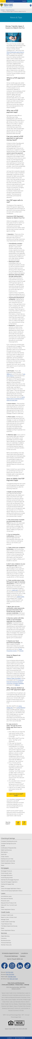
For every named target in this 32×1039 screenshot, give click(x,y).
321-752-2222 (9, 972)
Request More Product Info (8, 903)
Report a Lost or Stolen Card (9, 917)
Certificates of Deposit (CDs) (8, 848)
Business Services (5, 940)
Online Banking (21, 707)
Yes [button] (18, 823)
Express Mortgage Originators (9, 882)
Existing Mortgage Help (7, 884)
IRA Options (4, 852)
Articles (3, 10)
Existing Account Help (7, 858)
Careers (22, 956)
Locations (24, 953)
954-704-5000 (10, 974)
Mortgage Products (6, 871)
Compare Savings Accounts (8, 843)
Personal (3, 1)
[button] (8, 984)
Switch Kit (3, 854)
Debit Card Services (6, 850)
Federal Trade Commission (14, 678)
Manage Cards (5, 919)
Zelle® (3, 845)
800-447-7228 (14, 979)
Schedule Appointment (10, 953)
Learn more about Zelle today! (16, 794)
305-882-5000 (12, 976)
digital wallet (20, 596)
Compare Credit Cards (7, 915)
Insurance (3, 938)
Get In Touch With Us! (15, 959)
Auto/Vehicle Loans (6, 896)
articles (21, 650)
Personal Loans (5, 900)
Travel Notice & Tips (6, 924)
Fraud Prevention (10, 10)
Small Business (10, 1)
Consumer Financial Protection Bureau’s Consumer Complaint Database (15, 681)
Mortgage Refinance (6, 875)
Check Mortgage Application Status (11, 888)
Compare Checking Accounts (9, 841)
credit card (15, 590)
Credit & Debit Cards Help (8, 921)
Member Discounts (6, 945)
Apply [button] (29, 1)
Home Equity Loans (6, 873)
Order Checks (5, 856)
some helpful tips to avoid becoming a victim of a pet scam (16, 398)
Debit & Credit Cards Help (8, 861)
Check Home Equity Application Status (11, 890)
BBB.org (9, 374)
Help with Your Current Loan (9, 905)
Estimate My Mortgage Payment (10, 879)
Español (24, 1)
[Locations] (30, 5)
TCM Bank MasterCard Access (9, 926)
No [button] (24, 823)
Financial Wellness (6, 942)
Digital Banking (5, 936)
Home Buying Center (7, 877)
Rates (2, 865)
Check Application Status (8, 863)
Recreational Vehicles (7, 898)
